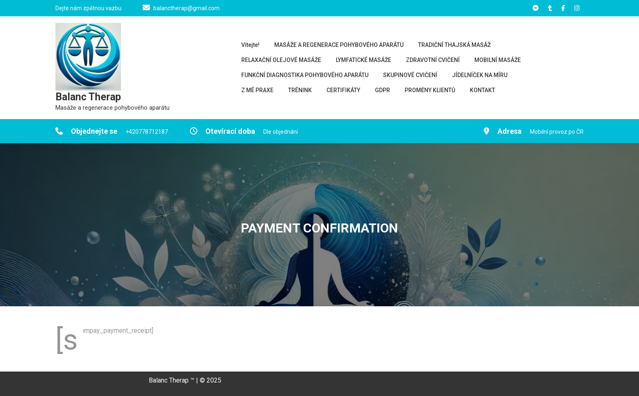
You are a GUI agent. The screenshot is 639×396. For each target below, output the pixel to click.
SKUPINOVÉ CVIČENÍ (410, 75)
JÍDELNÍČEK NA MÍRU (479, 75)
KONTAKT (482, 90)
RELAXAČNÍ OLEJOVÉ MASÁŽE (281, 60)
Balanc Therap (88, 97)
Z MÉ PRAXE (257, 90)
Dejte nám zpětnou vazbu (88, 8)
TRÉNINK (300, 90)
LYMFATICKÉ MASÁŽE (363, 60)
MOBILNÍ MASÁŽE (497, 60)
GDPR (382, 90)
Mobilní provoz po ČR (557, 131)
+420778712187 (147, 131)
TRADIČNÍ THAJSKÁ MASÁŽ (454, 45)
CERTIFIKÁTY (343, 90)
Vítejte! (250, 45)
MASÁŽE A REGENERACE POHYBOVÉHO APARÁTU (338, 45)
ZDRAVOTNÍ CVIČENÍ (433, 60)
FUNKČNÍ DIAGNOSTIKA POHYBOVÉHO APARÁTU (304, 75)
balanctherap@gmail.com (186, 8)
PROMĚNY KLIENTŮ (430, 90)
